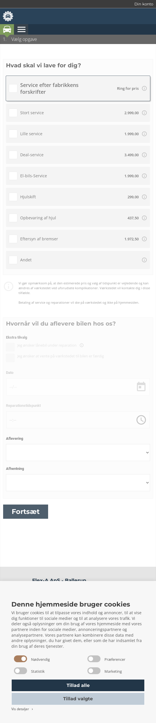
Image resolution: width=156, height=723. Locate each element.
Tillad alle (78, 685)
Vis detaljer (22, 709)
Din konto (143, 4)
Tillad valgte (78, 698)
